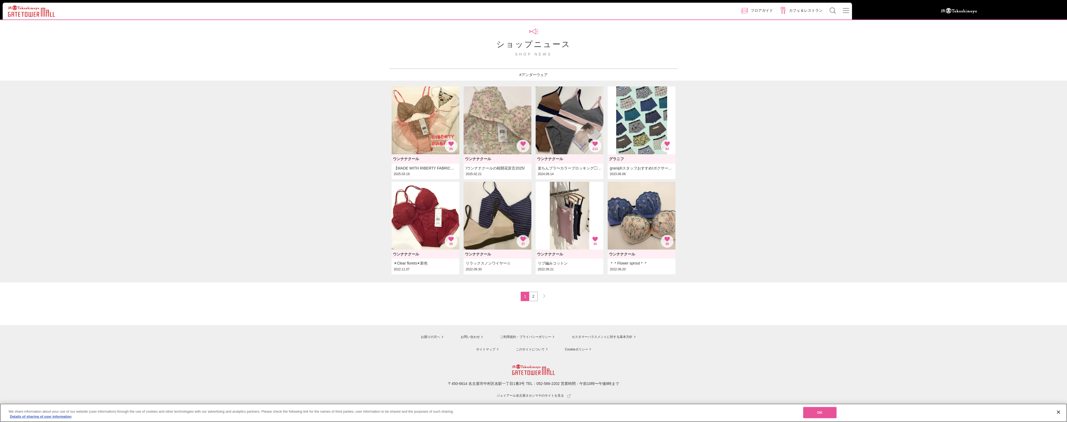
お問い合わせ (461, 338)
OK (820, 413)
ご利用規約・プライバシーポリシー (521, 338)
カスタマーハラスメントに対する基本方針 (604, 338)
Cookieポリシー (576, 350)
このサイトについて (528, 350)
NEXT (542, 295)
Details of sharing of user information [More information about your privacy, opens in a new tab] (40, 417)
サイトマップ (482, 350)
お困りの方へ (420, 338)
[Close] (1058, 412)
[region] (533, 413)
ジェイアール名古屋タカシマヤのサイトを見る (534, 396)
